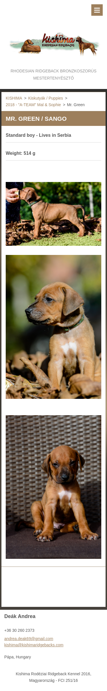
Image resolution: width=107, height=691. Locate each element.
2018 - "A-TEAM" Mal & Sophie (33, 104)
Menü (97, 10)
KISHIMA (14, 98)
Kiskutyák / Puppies (45, 98)
